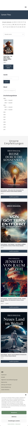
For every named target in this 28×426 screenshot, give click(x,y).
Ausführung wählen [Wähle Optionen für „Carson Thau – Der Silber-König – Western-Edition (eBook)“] (8, 66)
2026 (4, 98)
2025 (4, 105)
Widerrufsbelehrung (6, 387)
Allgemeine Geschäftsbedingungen (9, 379)
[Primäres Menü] (25, 7)
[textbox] (10, 91)
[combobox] (9, 90)
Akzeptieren (14, 412)
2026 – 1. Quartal (8, 102)
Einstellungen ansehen (14, 421)
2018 (4, 127)
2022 (4, 117)
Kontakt (3, 377)
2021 (4, 119)
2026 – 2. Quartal (8, 100)
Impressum (3, 374)
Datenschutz (17, 424)
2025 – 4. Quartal (8, 107)
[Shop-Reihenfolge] (14, 34)
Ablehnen (14, 416)
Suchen (6, 81)
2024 (4, 112)
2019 (4, 124)
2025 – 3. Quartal (8, 109)
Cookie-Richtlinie (11, 424)
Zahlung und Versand (6, 384)
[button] (26, 395)
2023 (4, 114)
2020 (4, 122)
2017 (4, 129)
